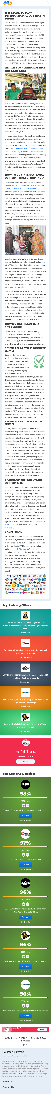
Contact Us (8, 1087)
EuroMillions (31, 188)
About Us (7, 1081)
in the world (24, 271)
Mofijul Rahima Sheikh (25, 549)
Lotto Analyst (7, 3)
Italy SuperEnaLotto (13, 188)
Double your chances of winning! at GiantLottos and (25, 625)
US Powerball (23, 185)
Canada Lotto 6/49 (38, 185)
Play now (25, 815)
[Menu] (47, 3)
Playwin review (22, 148)
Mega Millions (11, 185)
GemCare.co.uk (22, 1074)
